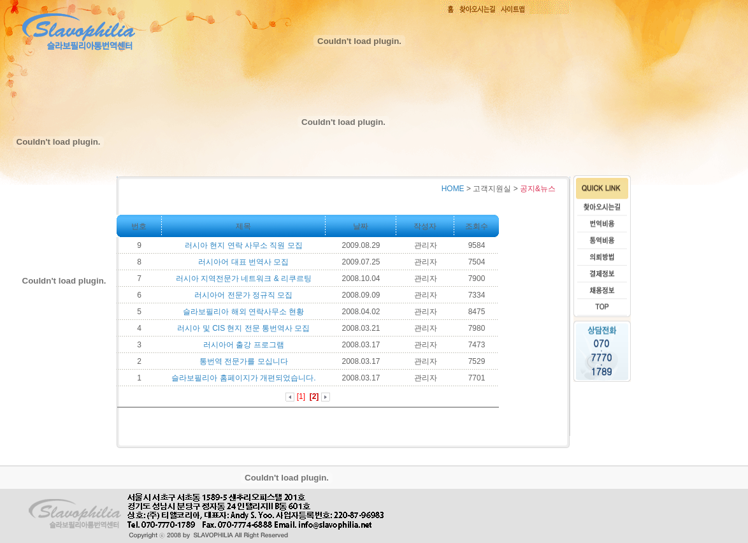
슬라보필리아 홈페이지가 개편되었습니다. (243, 377)
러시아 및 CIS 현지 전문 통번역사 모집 (243, 328)
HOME (453, 188)
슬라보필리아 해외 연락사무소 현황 (243, 311)
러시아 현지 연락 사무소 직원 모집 (244, 245)
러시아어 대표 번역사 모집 (243, 261)
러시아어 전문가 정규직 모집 (243, 295)
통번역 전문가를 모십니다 (243, 361)
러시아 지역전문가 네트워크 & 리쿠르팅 (244, 278)
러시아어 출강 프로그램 (243, 344)
